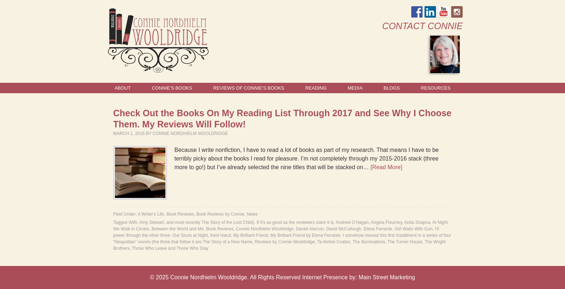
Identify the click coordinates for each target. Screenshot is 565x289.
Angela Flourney (386, 222)
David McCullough (343, 228)
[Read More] (386, 167)
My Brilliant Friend (250, 235)
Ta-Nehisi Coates (333, 241)
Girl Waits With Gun (413, 228)
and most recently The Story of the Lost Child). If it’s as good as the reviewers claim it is (249, 222)
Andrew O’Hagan (352, 222)
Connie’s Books (172, 88)
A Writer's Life (151, 214)
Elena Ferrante (378, 228)
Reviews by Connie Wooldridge (285, 241)
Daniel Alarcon (310, 228)
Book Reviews (180, 214)
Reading (315, 88)
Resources (435, 88)
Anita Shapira (417, 222)
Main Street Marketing (387, 277)
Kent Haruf (220, 235)
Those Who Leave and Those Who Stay (170, 248)
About (123, 88)
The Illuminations (368, 241)
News (252, 214)
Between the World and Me (178, 228)
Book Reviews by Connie (220, 214)
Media (355, 88)
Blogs (392, 88)
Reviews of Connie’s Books (248, 88)
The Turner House (404, 241)
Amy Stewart (151, 222)
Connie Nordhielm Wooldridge (190, 133)
